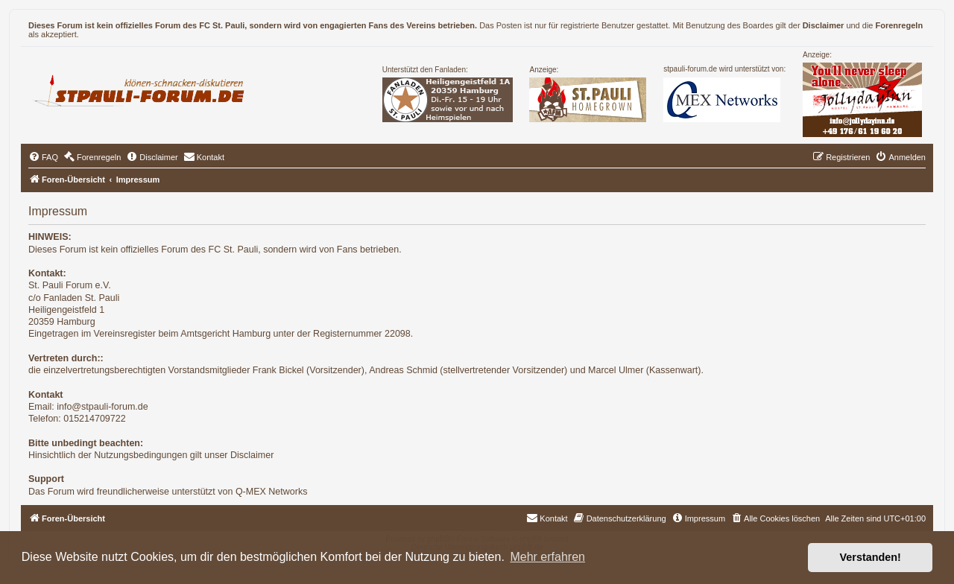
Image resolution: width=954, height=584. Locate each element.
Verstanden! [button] (870, 557)
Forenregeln (899, 25)
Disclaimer (823, 25)
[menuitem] (43, 157)
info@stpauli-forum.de (102, 407)
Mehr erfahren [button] (547, 556)
